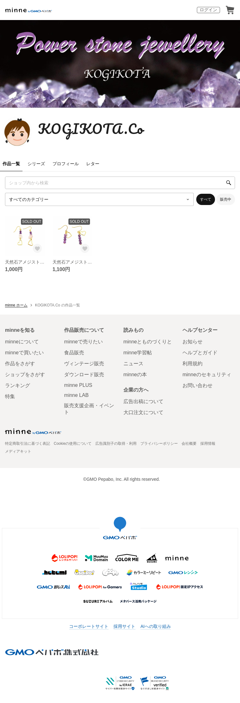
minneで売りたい (83, 341)
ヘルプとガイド (200, 352)
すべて (205, 199)
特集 (10, 396)
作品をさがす (20, 363)
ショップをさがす (25, 374)
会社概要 (189, 443)
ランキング (17, 385)
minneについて (22, 341)
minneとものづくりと (147, 341)
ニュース (133, 363)
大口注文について (143, 412)
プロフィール (65, 163)
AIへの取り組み (155, 626)
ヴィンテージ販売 (84, 363)
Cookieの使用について (73, 443)
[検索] (229, 183)
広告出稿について (143, 401)
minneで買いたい (24, 352)
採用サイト (124, 626)
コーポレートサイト (88, 626)
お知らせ (192, 341)
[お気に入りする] (37, 248)
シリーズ (36, 163)
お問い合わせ (197, 385)
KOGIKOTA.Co (90, 129)
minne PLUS (78, 385)
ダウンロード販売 (84, 374)
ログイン (208, 9)
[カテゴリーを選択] (99, 199)
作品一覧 (11, 163)
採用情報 (207, 443)
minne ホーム (16, 305)
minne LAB (76, 395)
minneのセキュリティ (206, 374)
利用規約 (192, 363)
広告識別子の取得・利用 (116, 443)
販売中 (225, 199)
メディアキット (18, 451)
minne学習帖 (137, 352)
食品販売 (74, 352)
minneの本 (135, 374)
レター (92, 163)
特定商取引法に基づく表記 (27, 443)
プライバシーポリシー (159, 443)
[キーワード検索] (120, 183)
